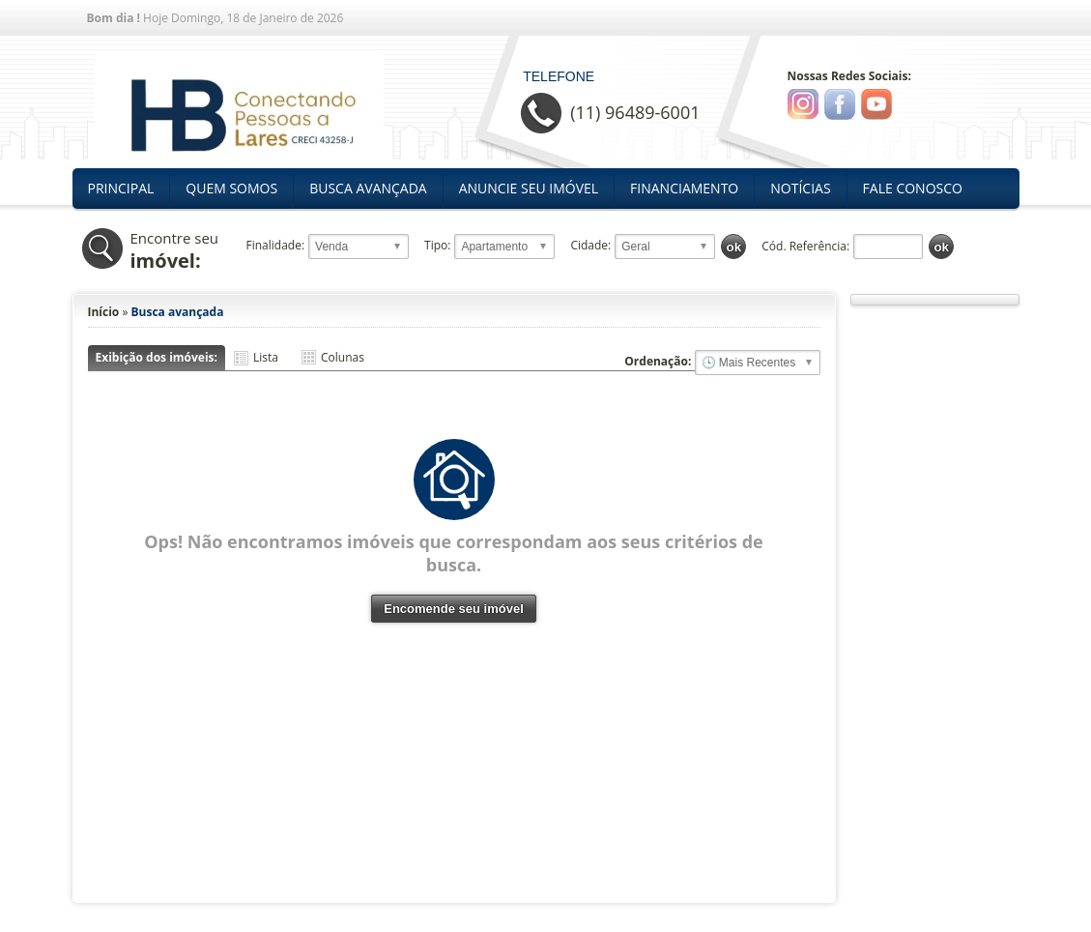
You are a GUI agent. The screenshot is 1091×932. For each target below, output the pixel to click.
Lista (265, 357)
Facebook (839, 104)
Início (104, 312)
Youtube (876, 104)
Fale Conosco (912, 188)
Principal (121, 188)
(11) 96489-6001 (635, 112)
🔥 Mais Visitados (757, 362)
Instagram (803, 104)
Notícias (800, 188)
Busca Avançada (368, 188)
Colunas (342, 357)
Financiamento (684, 188)
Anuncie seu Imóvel (528, 188)
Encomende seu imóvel (454, 608)
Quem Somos (231, 188)
